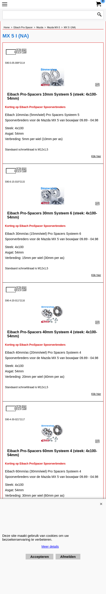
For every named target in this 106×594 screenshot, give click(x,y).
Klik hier (96, 156)
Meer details (50, 546)
